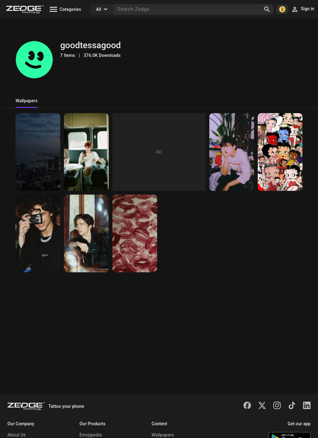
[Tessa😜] (86, 233)
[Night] (38, 152)
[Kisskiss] (134, 233)
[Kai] (231, 152)
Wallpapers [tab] (27, 100)
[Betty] (280, 152)
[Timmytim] (38, 233)
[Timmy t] (86, 152)
